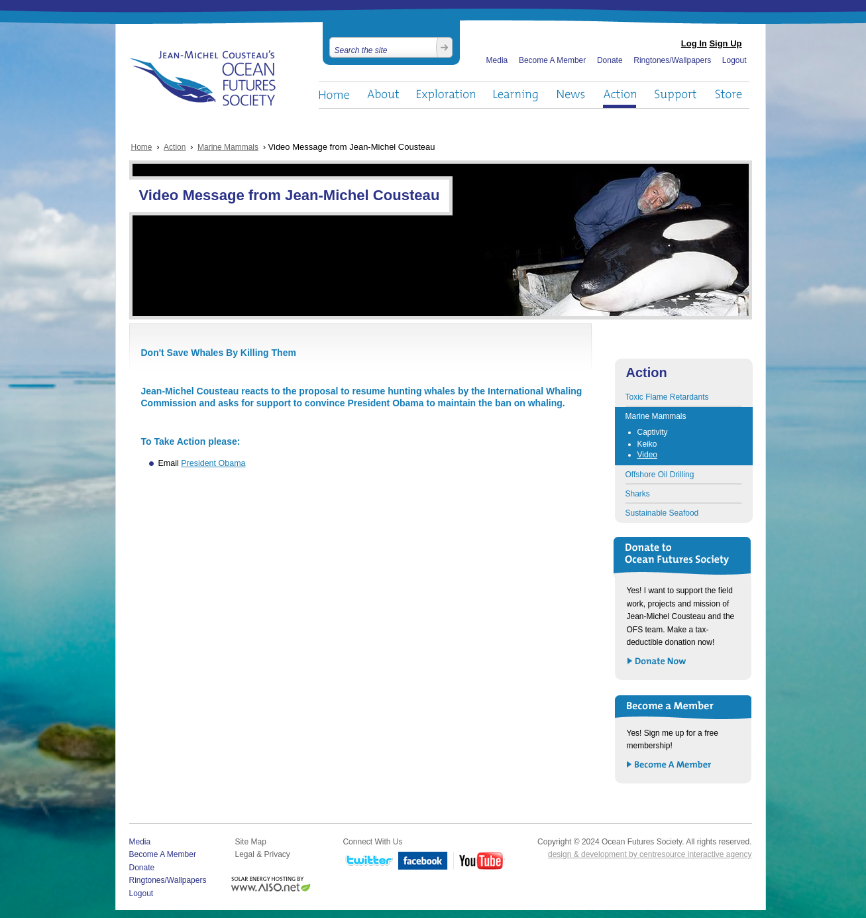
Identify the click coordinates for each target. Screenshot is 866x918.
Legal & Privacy (262, 854)
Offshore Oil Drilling (659, 474)
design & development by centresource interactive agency (650, 854)
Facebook (423, 861)
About (383, 95)
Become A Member (552, 60)
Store (729, 95)
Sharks (637, 493)
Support (675, 95)
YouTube (479, 861)
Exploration (446, 95)
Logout (734, 60)
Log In (694, 43)
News (571, 95)
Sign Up (725, 43)
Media (497, 60)
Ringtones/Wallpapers (672, 60)
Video (647, 454)
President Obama (213, 463)
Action (619, 95)
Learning (516, 95)
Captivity (652, 432)
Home (334, 95)
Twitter (368, 861)
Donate (610, 60)
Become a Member (669, 765)
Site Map (250, 841)
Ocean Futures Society (203, 78)
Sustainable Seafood (662, 513)
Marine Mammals (227, 147)
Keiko (647, 444)
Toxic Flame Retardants (667, 397)
